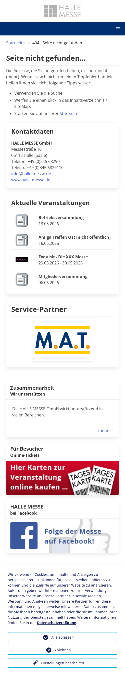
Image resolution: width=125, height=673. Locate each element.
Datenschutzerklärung (56, 622)
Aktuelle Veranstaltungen (50, 202)
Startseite (15, 43)
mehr (107, 430)
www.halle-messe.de (30, 180)
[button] (118, 28)
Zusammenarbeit (32, 387)
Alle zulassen (62, 637)
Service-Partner (39, 309)
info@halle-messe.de (31, 173)
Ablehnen (62, 649)
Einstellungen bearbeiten (62, 663)
